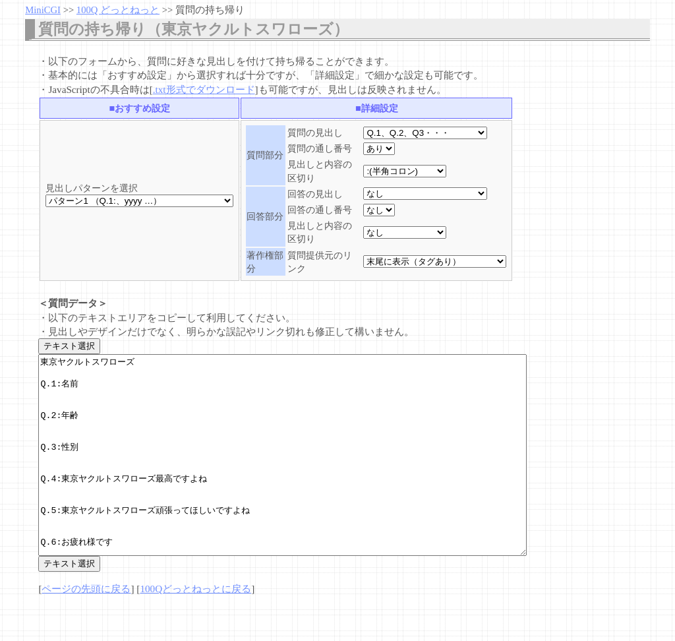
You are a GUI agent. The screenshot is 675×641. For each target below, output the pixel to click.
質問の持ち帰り (210, 10)
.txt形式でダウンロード (204, 89)
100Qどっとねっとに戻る (195, 628)
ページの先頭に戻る (86, 628)
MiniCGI (43, 10)
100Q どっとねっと (118, 10)
